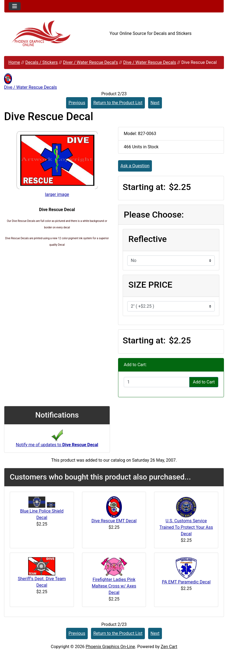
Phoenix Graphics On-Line (110, 646)
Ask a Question (134, 165)
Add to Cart (204, 382)
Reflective (147, 239)
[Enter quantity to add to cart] (157, 382)
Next (155, 102)
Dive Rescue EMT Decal (114, 520)
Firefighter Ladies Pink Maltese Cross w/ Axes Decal (114, 586)
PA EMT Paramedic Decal (186, 582)
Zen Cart (169, 646)
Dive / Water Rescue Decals (149, 62)
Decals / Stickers (41, 62)
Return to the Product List (117, 102)
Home (14, 62)
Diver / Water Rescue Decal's (90, 62)
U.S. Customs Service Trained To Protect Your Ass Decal (186, 527)
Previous (77, 102)
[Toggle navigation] (15, 6)
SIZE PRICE (150, 285)
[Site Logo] (40, 33)
